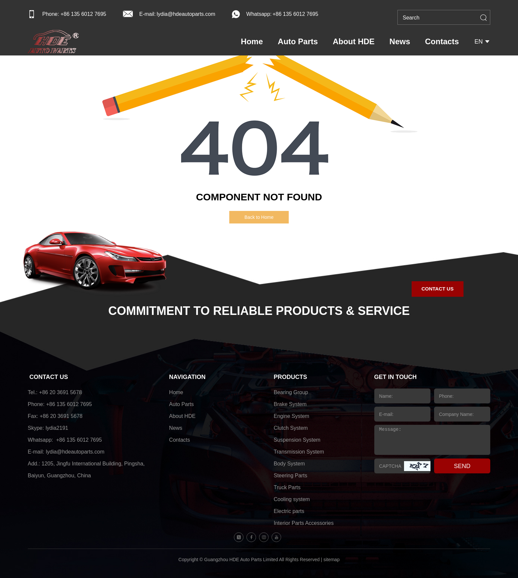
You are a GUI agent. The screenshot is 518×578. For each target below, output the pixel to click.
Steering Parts (290, 475)
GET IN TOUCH (395, 377)
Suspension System (297, 440)
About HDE (354, 41)
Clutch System (291, 428)
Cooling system (292, 499)
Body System (289, 463)
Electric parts (289, 511)
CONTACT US (48, 377)
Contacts (442, 41)
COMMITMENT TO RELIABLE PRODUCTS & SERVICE (259, 311)
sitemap (331, 559)
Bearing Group (291, 392)
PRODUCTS (290, 377)
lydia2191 (57, 428)
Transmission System (299, 452)
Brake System (290, 404)
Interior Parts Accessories (304, 523)
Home (252, 41)
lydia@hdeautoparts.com (186, 14)
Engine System (292, 416)
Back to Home (259, 217)
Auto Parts (298, 41)
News (399, 41)
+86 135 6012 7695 (295, 14)
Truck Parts (287, 487)
